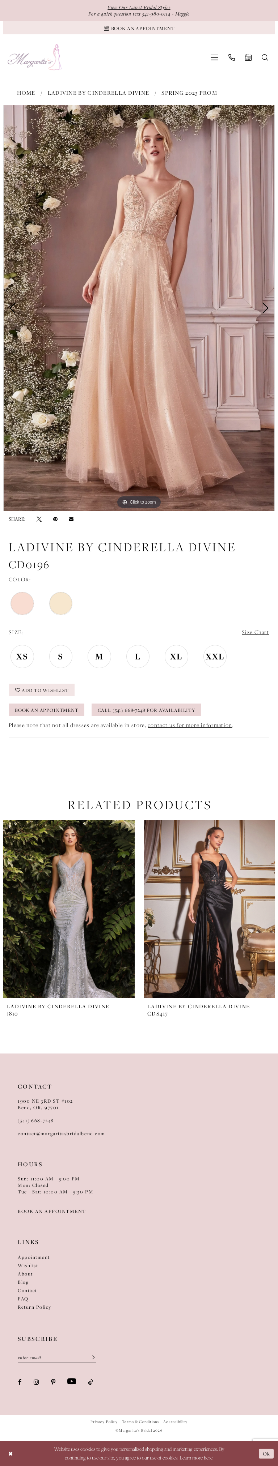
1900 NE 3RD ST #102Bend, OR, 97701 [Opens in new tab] (45, 1104)
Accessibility (175, 1421)
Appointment (34, 1257)
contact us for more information (190, 725)
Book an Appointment (47, 710)
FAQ (23, 1298)
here (208, 1458)
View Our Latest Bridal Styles (139, 7)
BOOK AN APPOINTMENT (52, 1211)
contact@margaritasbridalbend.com (61, 1133)
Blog (23, 1282)
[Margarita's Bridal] (35, 57)
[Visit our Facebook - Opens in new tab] (20, 1381)
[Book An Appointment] (139, 27)
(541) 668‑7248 (36, 1120)
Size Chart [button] (255, 632)
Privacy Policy (104, 1421)
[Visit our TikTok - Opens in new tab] (90, 1381)
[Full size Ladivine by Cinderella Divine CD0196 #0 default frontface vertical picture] (139, 308)
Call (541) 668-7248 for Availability (146, 710)
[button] (214, 57)
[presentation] (69, 909)
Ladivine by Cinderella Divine (98, 93)
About (25, 1273)
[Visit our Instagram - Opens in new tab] (36, 1381)
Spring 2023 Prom (189, 93)
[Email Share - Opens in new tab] (71, 519)
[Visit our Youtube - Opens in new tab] (71, 1381)
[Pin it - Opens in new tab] (55, 519)
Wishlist (28, 1265)
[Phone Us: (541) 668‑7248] (231, 57)
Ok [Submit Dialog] (266, 1453)
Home (26, 93)
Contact (27, 1290)
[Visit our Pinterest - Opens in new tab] (53, 1381)
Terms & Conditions (140, 1421)
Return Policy (34, 1307)
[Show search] (265, 57)
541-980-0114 (156, 13)
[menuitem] (214, 57)
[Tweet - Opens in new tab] (39, 519)
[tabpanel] (139, 308)
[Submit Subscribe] (91, 1357)
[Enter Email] (57, 1357)
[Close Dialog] (10, 1453)
